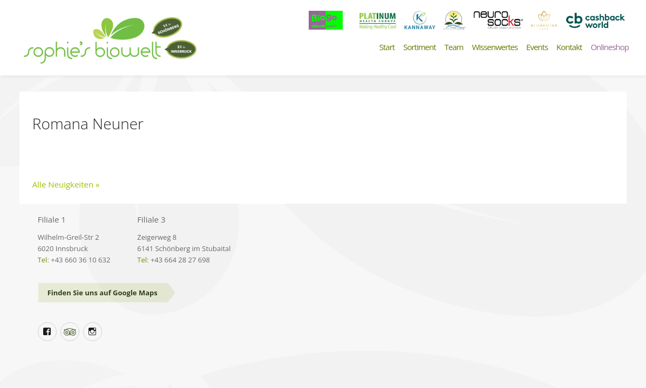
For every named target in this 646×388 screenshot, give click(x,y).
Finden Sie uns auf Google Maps (102, 292)
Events (537, 47)
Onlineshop (609, 47)
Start (387, 47)
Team (454, 47)
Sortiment (419, 47)
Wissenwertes (495, 47)
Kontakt (569, 47)
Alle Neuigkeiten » (66, 184)
